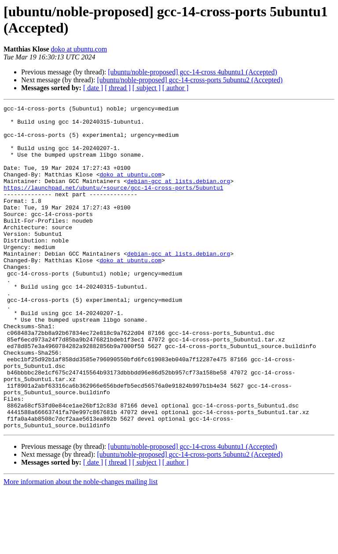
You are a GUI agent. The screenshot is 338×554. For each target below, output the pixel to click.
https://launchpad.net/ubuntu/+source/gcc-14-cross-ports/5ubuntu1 (113, 205)
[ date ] (93, 88)
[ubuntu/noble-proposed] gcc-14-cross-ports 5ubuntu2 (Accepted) (190, 80)
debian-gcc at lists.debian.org (178, 197)
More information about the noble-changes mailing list (81, 546)
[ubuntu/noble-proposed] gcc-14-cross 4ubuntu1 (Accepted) (192, 72)
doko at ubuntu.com (79, 49)
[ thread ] (118, 88)
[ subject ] (146, 88)
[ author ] (175, 88)
